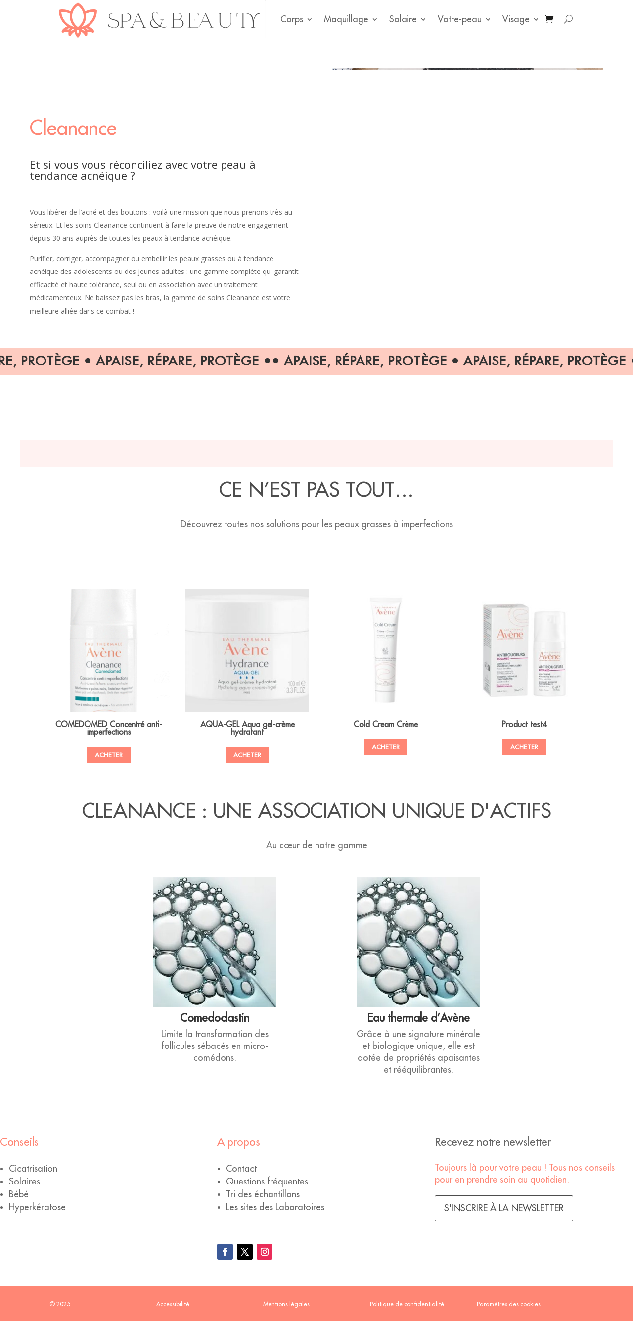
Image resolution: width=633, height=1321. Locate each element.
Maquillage (346, 19)
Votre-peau (460, 19)
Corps (291, 19)
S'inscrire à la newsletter (504, 1208)
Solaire (403, 19)
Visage (516, 19)
